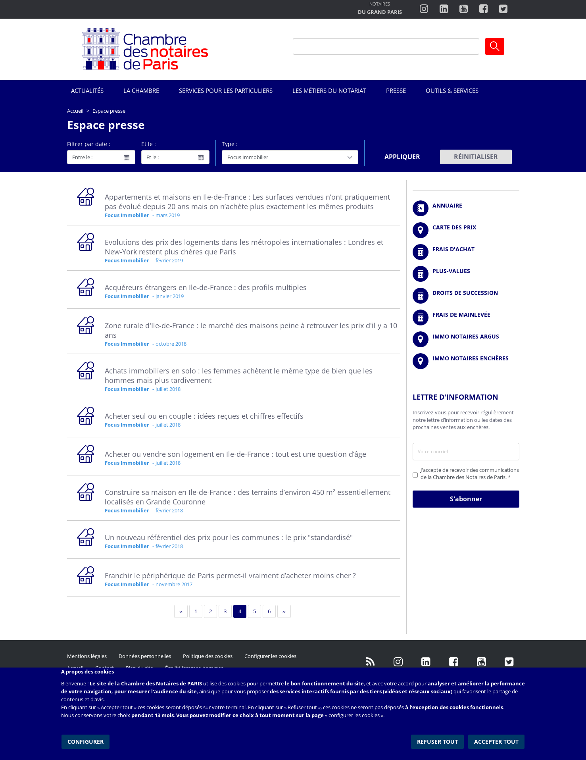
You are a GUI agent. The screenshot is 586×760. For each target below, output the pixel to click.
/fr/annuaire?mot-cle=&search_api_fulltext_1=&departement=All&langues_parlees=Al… (466, 208)
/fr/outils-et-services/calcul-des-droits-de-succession (466, 296)
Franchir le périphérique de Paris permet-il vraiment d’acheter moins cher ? (230, 575)
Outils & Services (452, 90)
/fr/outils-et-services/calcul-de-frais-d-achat (466, 252)
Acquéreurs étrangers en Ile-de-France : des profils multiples (206, 287)
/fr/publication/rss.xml (370, 662)
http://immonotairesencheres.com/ (466, 361)
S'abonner (466, 498)
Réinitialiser (476, 156)
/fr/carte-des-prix (466, 230)
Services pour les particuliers (226, 90)
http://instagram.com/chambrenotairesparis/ (424, 9)
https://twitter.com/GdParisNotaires (509, 662)
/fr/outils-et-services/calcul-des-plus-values (466, 274)
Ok (494, 46)
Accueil (75, 110)
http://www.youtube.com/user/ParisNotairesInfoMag (463, 9)
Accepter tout (497, 740)
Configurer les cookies (270, 656)
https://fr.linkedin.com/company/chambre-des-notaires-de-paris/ (426, 662)
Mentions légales (87, 656)
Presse (396, 90)
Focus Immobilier (127, 215)
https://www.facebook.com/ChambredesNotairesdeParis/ (483, 9)
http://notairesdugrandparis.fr (380, 9)
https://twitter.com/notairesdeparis (503, 9)
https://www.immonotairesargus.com (466, 339)
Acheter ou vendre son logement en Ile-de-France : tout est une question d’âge (235, 454)
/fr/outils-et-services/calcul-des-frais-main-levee (466, 317)
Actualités (87, 90)
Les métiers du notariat (329, 90)
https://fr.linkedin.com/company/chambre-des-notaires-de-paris (444, 9)
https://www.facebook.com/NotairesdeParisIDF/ (454, 662)
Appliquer (402, 156)
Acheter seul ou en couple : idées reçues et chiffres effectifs (204, 416)
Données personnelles (145, 656)
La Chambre (141, 90)
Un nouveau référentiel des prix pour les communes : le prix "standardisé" (229, 537)
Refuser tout (438, 740)
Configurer (85, 740)
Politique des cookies (207, 656)
